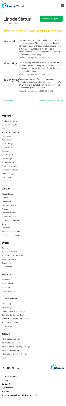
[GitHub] (18, 367)
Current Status (10, 23)
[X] (3, 367)
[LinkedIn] (13, 367)
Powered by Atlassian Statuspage (51, 101)
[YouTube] (8, 367)
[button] (51, 19)
